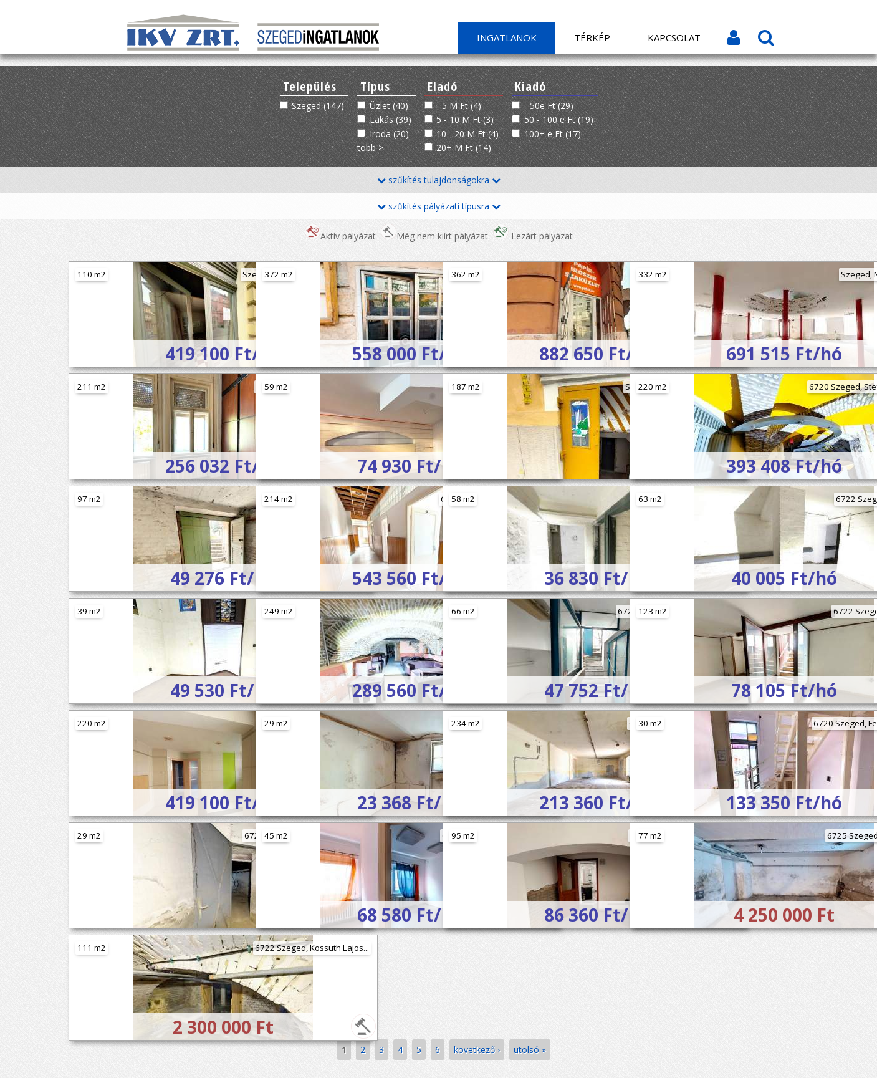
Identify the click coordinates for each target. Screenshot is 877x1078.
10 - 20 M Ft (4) (467, 134)
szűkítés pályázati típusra (439, 206)
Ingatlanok (507, 37)
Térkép (592, 37)
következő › (477, 1050)
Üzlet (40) (389, 106)
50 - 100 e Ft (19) (558, 119)
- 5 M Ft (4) (458, 106)
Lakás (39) (390, 119)
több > (370, 147)
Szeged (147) (318, 106)
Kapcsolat (674, 37)
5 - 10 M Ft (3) (465, 119)
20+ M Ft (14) (463, 147)
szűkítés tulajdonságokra (439, 180)
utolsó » (530, 1050)
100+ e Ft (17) (552, 134)
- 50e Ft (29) (548, 106)
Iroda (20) (389, 134)
